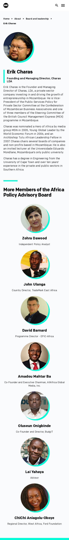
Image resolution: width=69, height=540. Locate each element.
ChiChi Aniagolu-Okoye (34, 518)
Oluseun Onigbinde (34, 426)
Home (6, 19)
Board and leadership (37, 19)
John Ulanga (34, 284)
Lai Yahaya (34, 472)
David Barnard (34, 330)
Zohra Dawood (34, 238)
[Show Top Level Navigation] (63, 5)
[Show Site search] (56, 5)
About (17, 19)
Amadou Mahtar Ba (34, 376)
